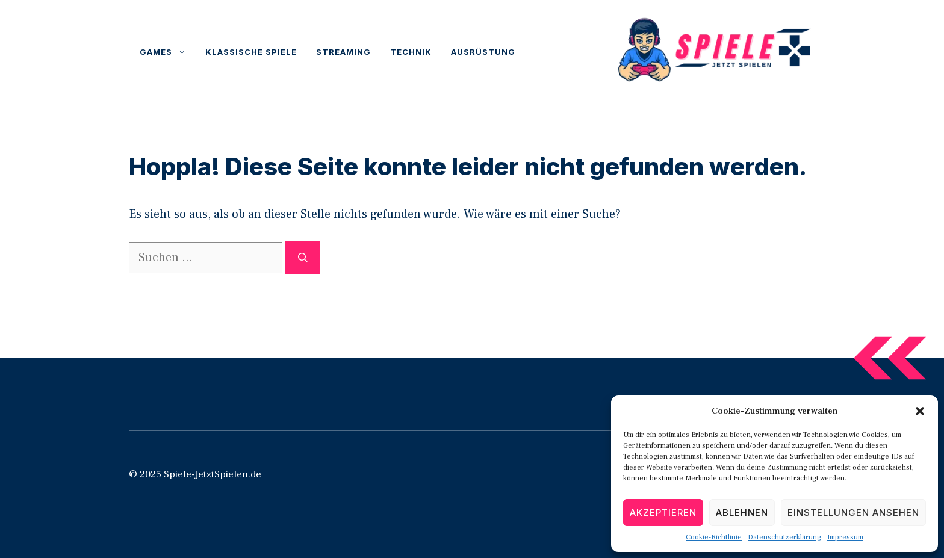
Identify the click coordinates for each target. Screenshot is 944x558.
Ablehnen (742, 512)
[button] (920, 411)
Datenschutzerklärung (784, 537)
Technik (411, 52)
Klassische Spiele (251, 52)
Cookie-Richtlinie (714, 537)
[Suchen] (302, 257)
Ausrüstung (483, 52)
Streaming (343, 52)
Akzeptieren (663, 512)
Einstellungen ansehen (853, 512)
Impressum (845, 537)
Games (168, 52)
